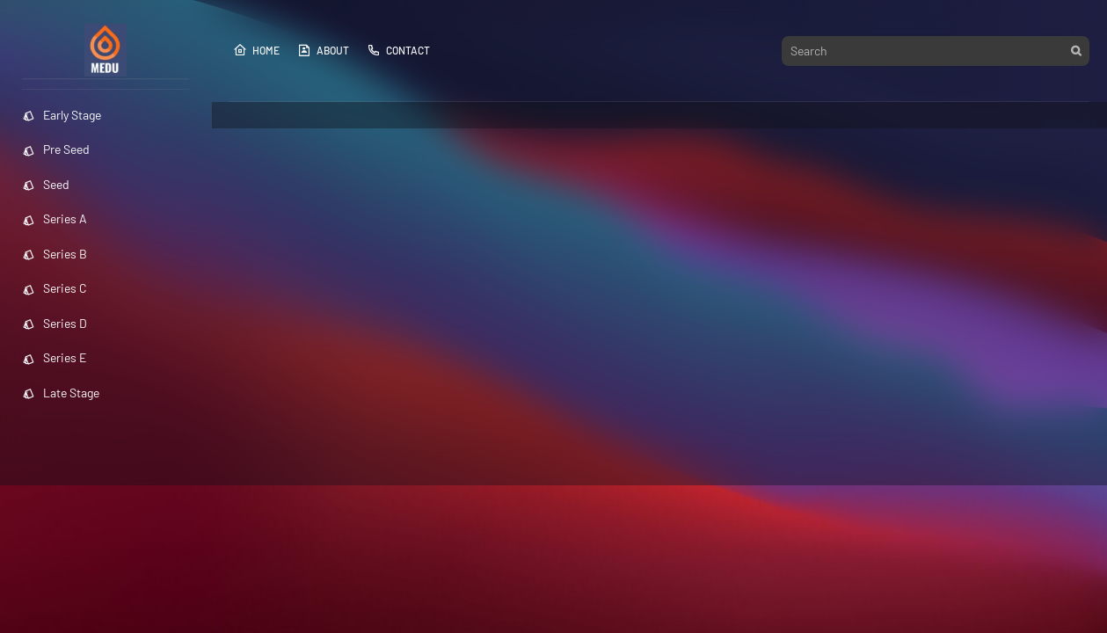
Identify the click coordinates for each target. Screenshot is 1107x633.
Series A (54, 218)
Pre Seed (56, 149)
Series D (54, 323)
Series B (54, 253)
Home (256, 50)
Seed (45, 184)
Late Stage (60, 392)
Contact (398, 50)
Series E (54, 357)
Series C (54, 287)
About (323, 50)
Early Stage (61, 114)
